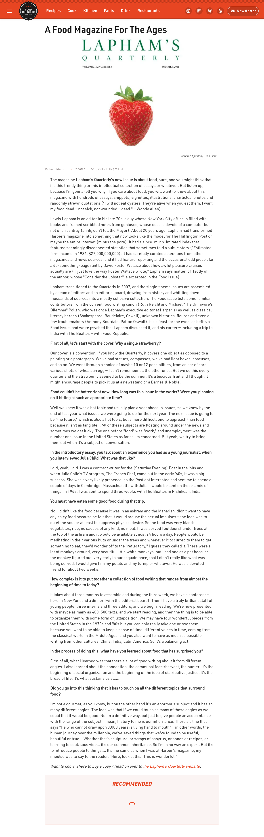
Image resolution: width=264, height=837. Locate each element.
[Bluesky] (209, 11)
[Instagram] (188, 11)
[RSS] (220, 11)
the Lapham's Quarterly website (171, 766)
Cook (72, 10)
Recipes (53, 10)
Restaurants (148, 10)
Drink (126, 10)
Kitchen (90, 10)
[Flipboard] (199, 11)
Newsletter (243, 10)
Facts (109, 10)
